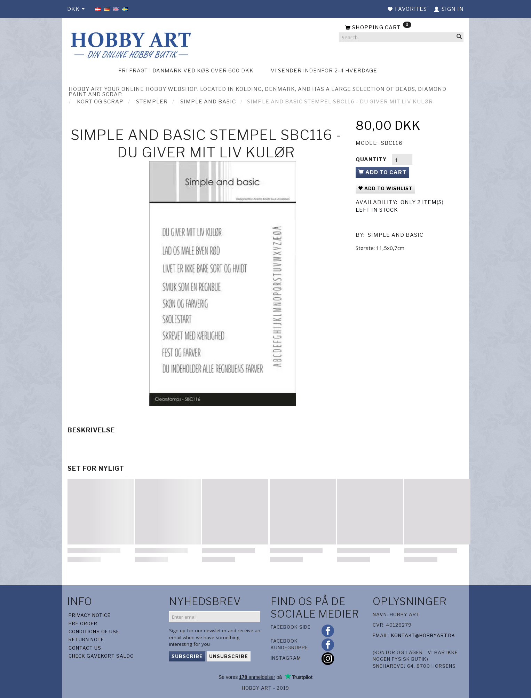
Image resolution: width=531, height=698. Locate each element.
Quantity (372, 159)
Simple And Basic (395, 235)
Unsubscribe (228, 656)
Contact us (85, 648)
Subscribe (187, 656)
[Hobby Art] (129, 44)
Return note (86, 639)
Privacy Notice (90, 615)
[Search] (459, 37)
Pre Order (83, 623)
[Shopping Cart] (401, 27)
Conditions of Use (94, 631)
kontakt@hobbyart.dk (423, 635)
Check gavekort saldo (101, 656)
